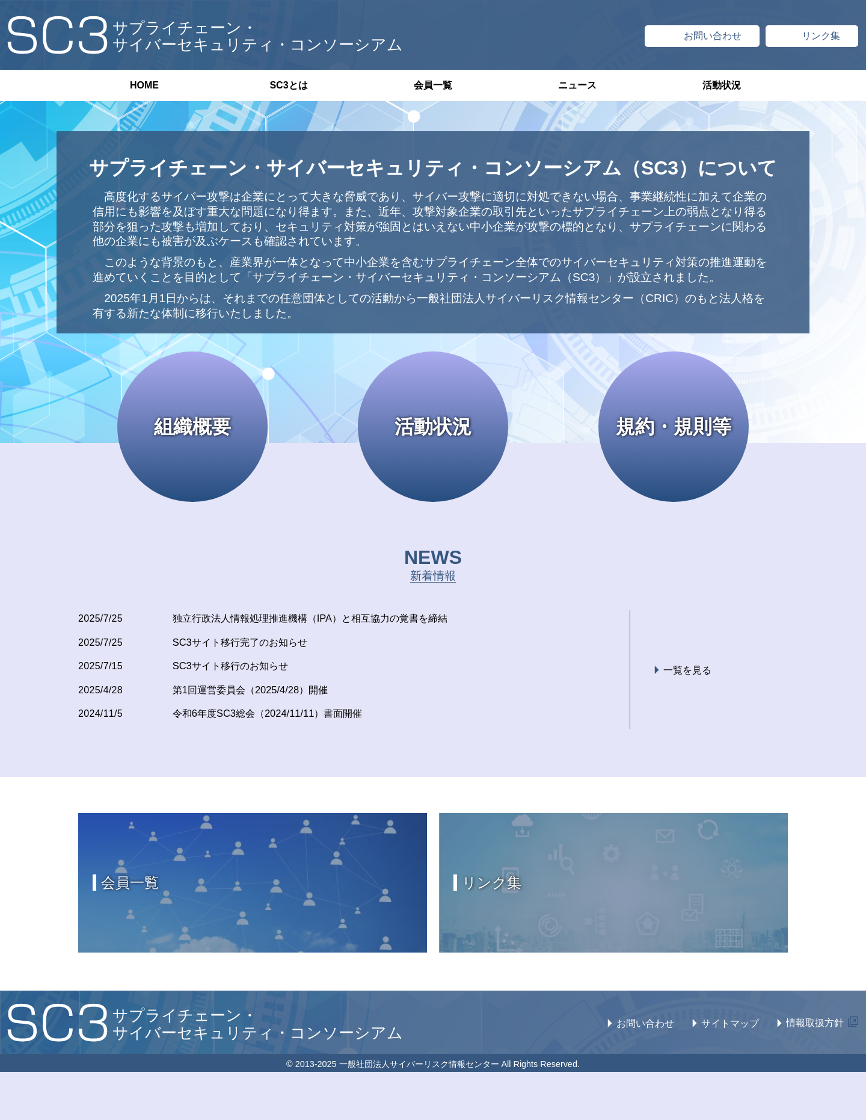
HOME (144, 85)
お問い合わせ (645, 1028)
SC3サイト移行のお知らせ (240, 668)
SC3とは (288, 85)
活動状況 (721, 85)
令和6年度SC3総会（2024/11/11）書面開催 (280, 717)
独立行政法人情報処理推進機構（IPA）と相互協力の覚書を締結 (330, 619)
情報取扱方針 (815, 1027)
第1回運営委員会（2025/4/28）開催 (262, 693)
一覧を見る (687, 672)
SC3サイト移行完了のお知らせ (251, 643)
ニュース (577, 85)
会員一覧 (433, 85)
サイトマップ (730, 1028)
